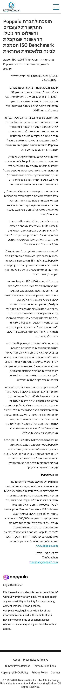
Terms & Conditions (44, 666)
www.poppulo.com (47, 545)
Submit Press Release (17, 666)
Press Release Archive (35, 659)
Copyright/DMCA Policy (14, 672)
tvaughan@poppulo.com (43, 562)
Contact (55, 672)
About (16, 659)
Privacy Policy (40, 672)
